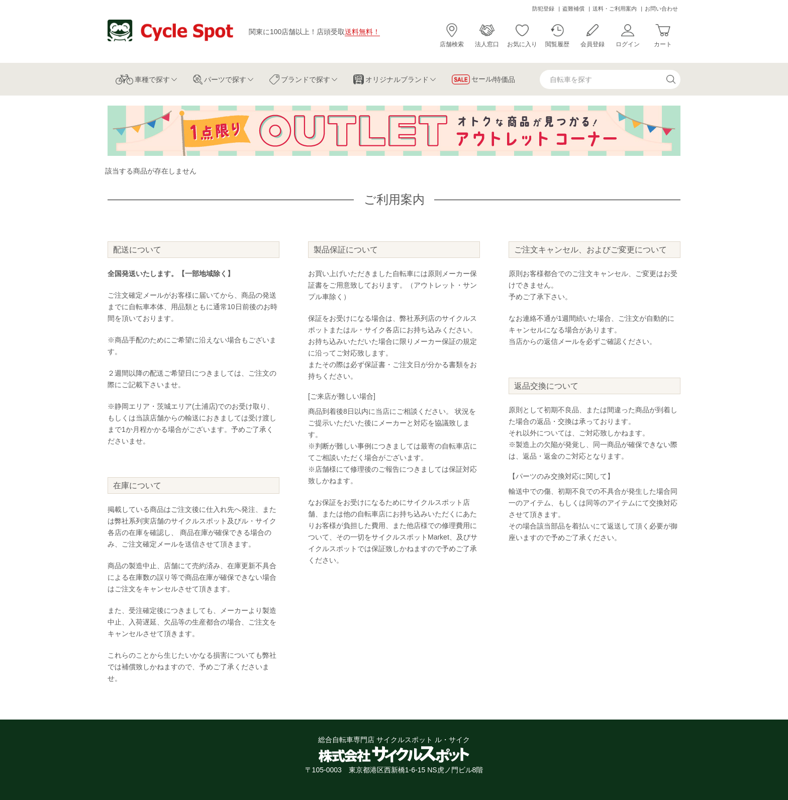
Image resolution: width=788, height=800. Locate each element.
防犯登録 (543, 9)
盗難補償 (573, 9)
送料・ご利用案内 (615, 9)
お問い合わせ (661, 9)
